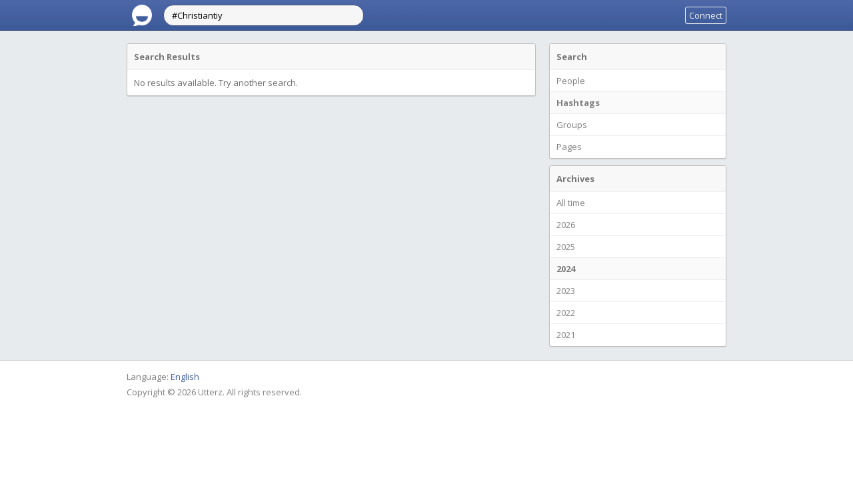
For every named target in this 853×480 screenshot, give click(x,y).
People (570, 81)
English (185, 377)
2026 (565, 225)
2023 (565, 291)
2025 (565, 247)
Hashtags (578, 103)
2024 (565, 269)
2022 (565, 313)
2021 (565, 335)
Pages (569, 147)
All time (570, 203)
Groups (571, 125)
